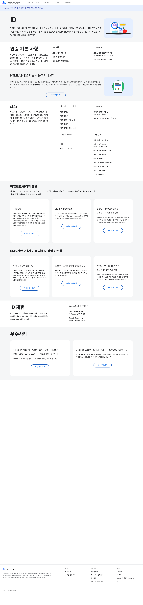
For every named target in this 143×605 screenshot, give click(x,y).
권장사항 (56, 47)
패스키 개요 (64, 112)
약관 (3, 590)
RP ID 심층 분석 (99, 175)
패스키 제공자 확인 (100, 155)
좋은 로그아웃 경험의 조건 (61, 61)
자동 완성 (17, 209)
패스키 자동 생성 (99, 171)
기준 (37, 2)
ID (13, 19)
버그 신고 (68, 572)
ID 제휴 (17, 307)
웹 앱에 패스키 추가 (68, 106)
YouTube (119, 575)
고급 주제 (97, 134)
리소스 (29, 2)
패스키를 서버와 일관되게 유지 (104, 163)
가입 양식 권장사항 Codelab (103, 59)
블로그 (59, 2)
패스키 (14, 107)
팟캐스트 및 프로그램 (97, 581)
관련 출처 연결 (98, 159)
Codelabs (98, 47)
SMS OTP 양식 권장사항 (23, 266)
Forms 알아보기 (56, 95)
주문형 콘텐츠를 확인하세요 (34, 8)
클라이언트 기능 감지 (101, 167)
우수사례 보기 (40, 367)
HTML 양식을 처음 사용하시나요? (32, 75)
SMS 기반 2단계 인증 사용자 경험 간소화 (36, 251)
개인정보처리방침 (12, 590)
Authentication (66, 148)
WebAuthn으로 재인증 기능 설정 (105, 118)
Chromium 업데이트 (97, 575)
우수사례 (68, 2)
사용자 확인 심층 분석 (101, 140)
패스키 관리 (64, 124)
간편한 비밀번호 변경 (63, 209)
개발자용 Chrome (96, 572)
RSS (118, 581)
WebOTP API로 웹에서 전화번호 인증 (70, 266)
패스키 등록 (64, 116)
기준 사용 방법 (48, 2)
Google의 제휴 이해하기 (79, 306)
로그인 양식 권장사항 (59, 53)
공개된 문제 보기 (70, 575)
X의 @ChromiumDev (123, 572)
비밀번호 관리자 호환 (23, 186)
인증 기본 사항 (24, 49)
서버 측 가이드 (66, 134)
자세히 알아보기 (29, 234)
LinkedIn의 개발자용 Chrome (125, 578)
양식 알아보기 (53, 82)
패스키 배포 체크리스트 (68, 128)
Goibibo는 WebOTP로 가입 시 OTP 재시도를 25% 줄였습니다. (101, 350)
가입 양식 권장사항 (58, 57)
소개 (61, 140)
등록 (61, 144)
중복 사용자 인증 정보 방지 (103, 151)
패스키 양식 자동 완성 (67, 120)
